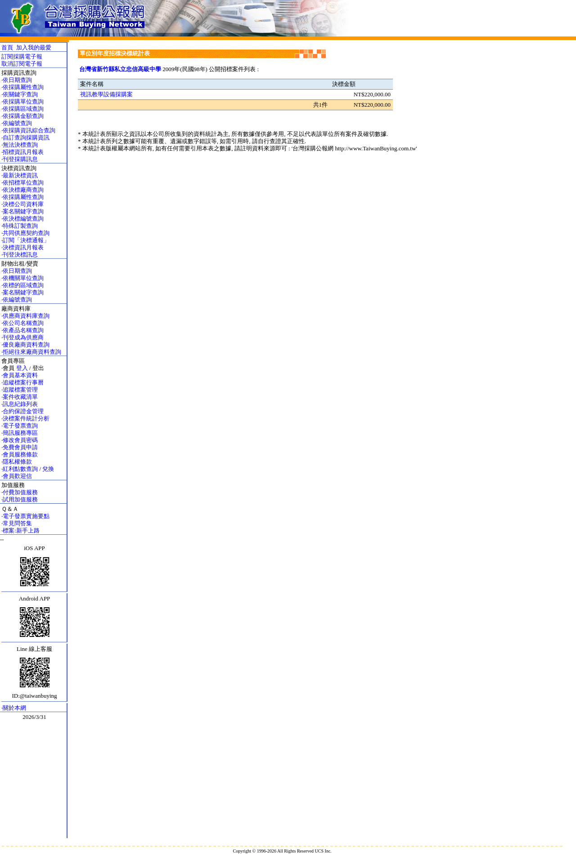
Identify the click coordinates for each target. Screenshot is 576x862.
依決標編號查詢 (23, 218)
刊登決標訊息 (20, 254)
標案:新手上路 (21, 530)
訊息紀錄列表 (20, 404)
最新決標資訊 (20, 175)
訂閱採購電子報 (21, 56)
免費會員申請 (20, 447)
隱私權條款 (17, 461)
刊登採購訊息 (20, 159)
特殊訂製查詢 (20, 225)
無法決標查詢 (20, 144)
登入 (22, 368)
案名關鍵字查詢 (23, 211)
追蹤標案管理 (20, 389)
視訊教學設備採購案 (106, 94)
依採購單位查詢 (23, 101)
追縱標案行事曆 (23, 382)
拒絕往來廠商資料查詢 (32, 351)
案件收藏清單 (20, 396)
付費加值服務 (20, 492)
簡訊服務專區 (20, 432)
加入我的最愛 (33, 47)
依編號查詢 (17, 123)
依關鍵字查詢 (20, 94)
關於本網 (14, 707)
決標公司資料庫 (23, 204)
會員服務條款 (20, 454)
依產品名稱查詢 (23, 330)
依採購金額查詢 (23, 116)
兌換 (48, 468)
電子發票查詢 (20, 425)
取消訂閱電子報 (21, 63)
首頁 (7, 47)
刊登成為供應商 (23, 337)
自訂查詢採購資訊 (26, 137)
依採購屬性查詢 (23, 87)
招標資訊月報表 (23, 152)
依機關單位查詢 (23, 278)
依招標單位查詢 (23, 182)
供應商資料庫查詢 (26, 315)
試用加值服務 (20, 499)
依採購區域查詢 (23, 108)
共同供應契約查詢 (26, 233)
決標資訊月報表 (23, 247)
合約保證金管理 (23, 411)
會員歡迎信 (17, 476)
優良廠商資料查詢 (26, 344)
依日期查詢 (17, 80)
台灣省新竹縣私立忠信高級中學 (120, 69)
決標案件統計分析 (26, 418)
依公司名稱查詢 (23, 323)
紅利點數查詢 (20, 468)
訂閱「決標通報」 (26, 240)
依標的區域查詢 (23, 285)
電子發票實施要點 (26, 516)
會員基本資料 (20, 375)
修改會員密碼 (20, 440)
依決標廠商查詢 (23, 189)
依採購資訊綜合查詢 (29, 130)
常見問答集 (17, 523)
